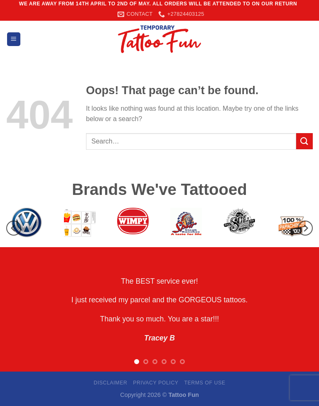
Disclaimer (110, 383)
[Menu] (13, 39)
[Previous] (13, 228)
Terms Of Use (204, 383)
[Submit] (304, 141)
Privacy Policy (155, 383)
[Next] (305, 228)
